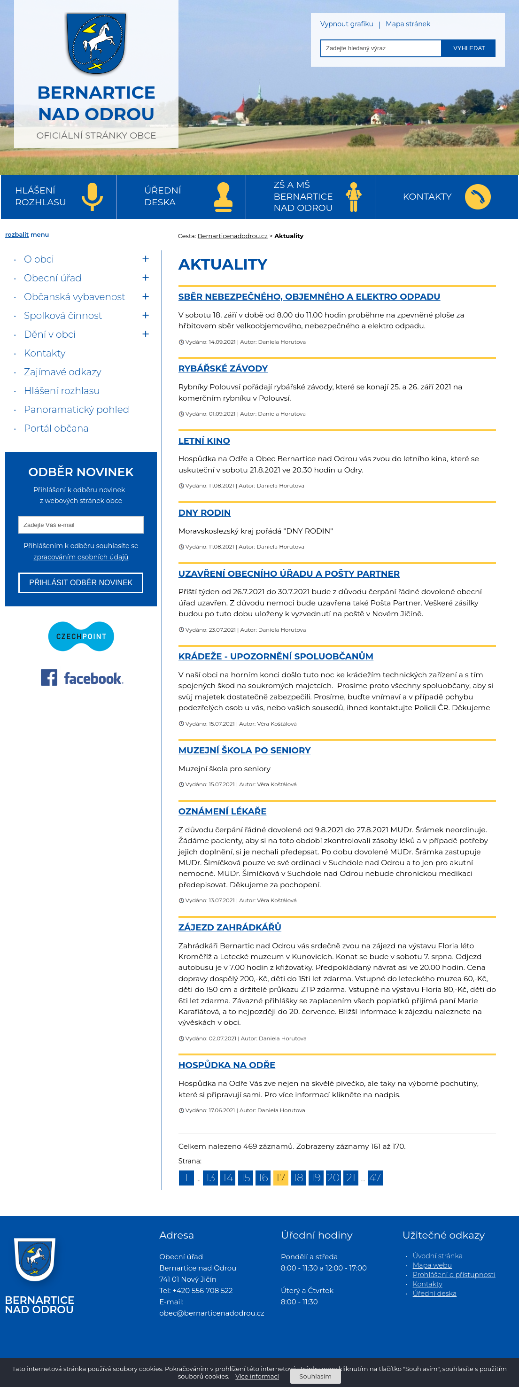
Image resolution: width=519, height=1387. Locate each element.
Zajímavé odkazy (62, 372)
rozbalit (17, 234)
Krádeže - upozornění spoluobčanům (275, 656)
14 (228, 1177)
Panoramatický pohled (76, 409)
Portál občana (56, 428)
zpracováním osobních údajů (80, 557)
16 (263, 1177)
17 (281, 1177)
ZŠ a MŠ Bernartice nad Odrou (303, 196)
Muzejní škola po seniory (244, 750)
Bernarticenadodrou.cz (233, 236)
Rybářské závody (223, 368)
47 (375, 1177)
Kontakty (427, 196)
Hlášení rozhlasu (40, 196)
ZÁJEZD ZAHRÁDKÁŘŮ (229, 927)
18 (298, 1177)
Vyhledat (469, 48)
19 (316, 1177)
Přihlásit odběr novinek (80, 583)
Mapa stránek (408, 24)
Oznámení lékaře (222, 811)
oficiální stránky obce (96, 73)
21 (351, 1177)
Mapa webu (432, 1265)
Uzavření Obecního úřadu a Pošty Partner (289, 573)
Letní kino (204, 440)
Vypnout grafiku (346, 24)
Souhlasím (316, 1376)
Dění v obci (50, 334)
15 (245, 1177)
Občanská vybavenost (74, 296)
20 (333, 1177)
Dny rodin (204, 512)
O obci (39, 259)
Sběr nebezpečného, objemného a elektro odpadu (309, 296)
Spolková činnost (63, 315)
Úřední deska (162, 196)
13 (210, 1177)
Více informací (257, 1376)
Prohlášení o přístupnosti (454, 1275)
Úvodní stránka (438, 1256)
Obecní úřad (53, 278)
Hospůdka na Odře (226, 1065)
